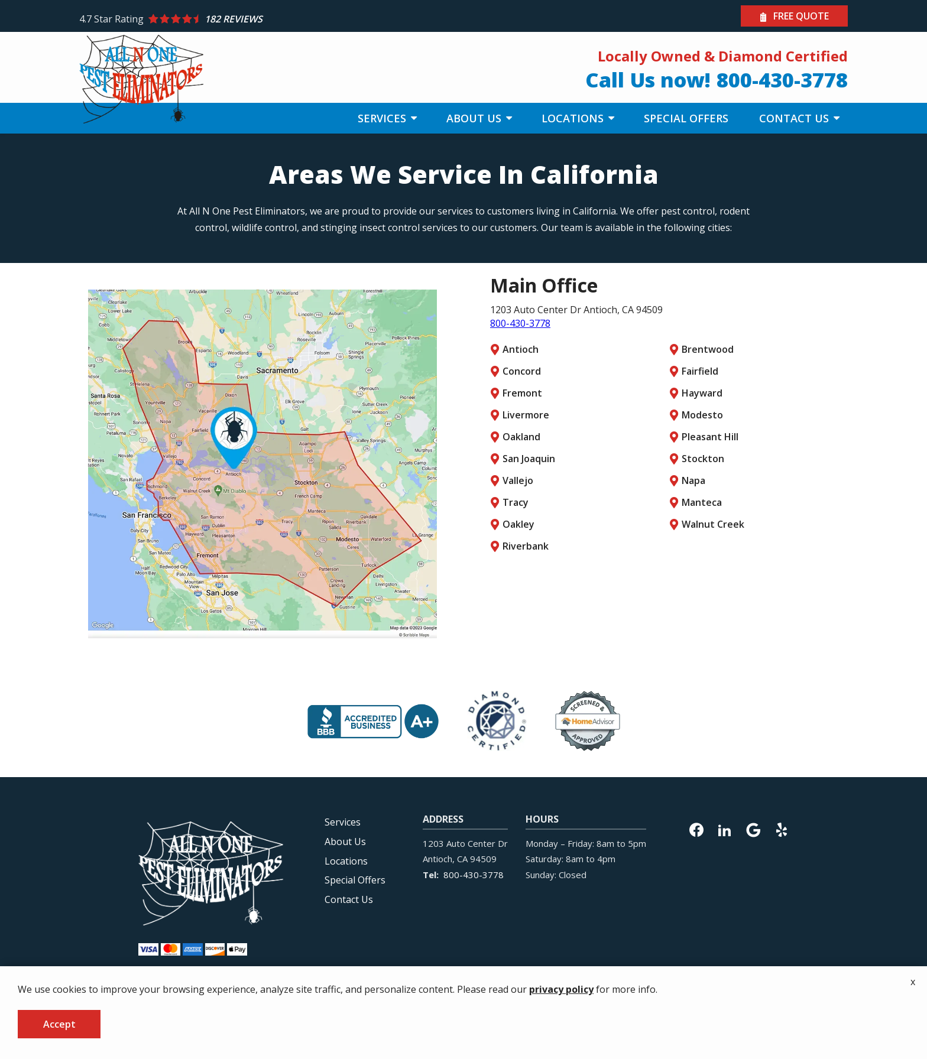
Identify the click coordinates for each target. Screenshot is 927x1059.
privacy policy (561, 989)
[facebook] (696, 828)
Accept (59, 1024)
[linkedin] (725, 828)
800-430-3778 (520, 323)
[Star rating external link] (271, 18)
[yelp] (781, 828)
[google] (753, 828)
